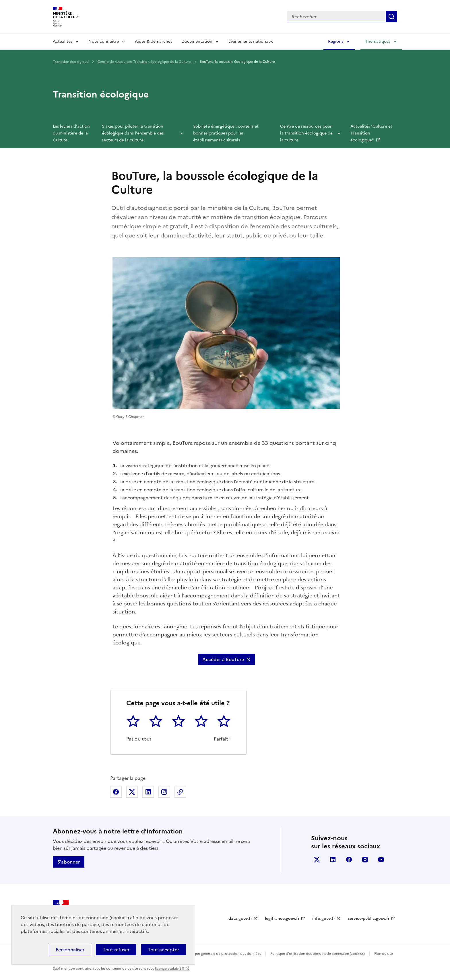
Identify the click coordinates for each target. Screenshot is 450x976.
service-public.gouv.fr (369, 918)
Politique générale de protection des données (223, 953)
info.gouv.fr (323, 918)
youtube (381, 859)
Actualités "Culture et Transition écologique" (371, 133)
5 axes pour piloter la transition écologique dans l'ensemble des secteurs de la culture (133, 133)
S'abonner (68, 861)
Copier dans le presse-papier (180, 792)
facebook (349, 859)
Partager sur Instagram (164, 792)
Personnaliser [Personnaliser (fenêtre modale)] (70, 949)
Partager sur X (132, 792)
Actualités (62, 41)
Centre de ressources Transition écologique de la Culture (144, 61)
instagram (365, 859)
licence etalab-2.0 (169, 968)
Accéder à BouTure (223, 659)
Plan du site (383, 953)
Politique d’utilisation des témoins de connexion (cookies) (317, 953)
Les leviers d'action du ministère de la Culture (71, 133)
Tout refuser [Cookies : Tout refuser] (116, 949)
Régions (335, 41)
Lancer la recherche (391, 16)
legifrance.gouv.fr (282, 918)
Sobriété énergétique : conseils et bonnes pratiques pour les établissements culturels (226, 133)
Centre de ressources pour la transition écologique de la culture (306, 133)
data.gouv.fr (240, 918)
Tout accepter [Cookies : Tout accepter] (163, 949)
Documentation (196, 41)
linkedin (333, 859)
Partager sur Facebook (116, 792)
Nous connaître (103, 41)
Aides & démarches (153, 41)
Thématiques (377, 41)
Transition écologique (71, 61)
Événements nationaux (250, 41)
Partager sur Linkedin (148, 792)
